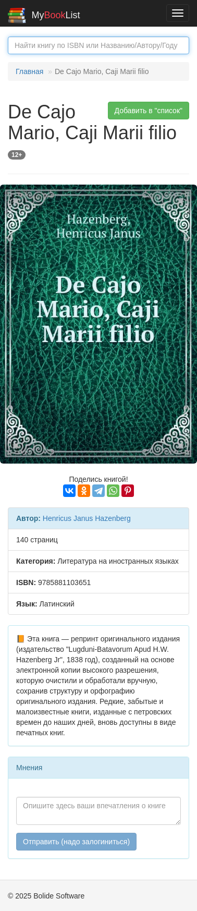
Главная (29, 71)
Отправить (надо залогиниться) (76, 841)
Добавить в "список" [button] (149, 110)
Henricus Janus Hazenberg (87, 518)
